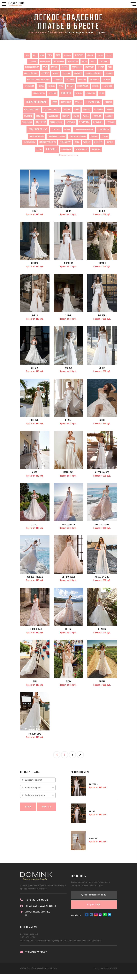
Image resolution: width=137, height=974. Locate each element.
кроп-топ (82, 80)
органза (78, 102)
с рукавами (98, 122)
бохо (45, 67)
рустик (76, 116)
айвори (90, 55)
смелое (67, 130)
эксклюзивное (81, 149)
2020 (27, 55)
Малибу (68, 368)
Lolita (68, 629)
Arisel (102, 681)
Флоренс (68, 263)
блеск (93, 61)
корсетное (58, 80)
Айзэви (34, 263)
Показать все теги (68, 155)
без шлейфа (73, 61)
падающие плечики (51, 110)
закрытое (78, 73)
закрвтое (66, 73)
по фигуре (98, 110)
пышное (40, 116)
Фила (68, 211)
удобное (86, 142)
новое (54, 102)
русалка (65, 116)
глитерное (89, 67)
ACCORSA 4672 (102, 472)
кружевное (94, 80)
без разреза (45, 61)
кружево (106, 80)
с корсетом (97, 116)
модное (95, 86)
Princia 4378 (34, 733)
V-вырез (67, 55)
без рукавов (59, 61)
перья (76, 110)
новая (101, 93)
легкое (41, 86)
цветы (39, 149)
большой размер (32, 67)
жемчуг (56, 73)
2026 (58, 55)
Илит (34, 211)
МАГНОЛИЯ (68, 472)
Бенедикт (35, 420)
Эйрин (68, 315)
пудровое (28, 116)
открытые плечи (31, 109)
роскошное (53, 116)
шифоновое (66, 149)
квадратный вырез (94, 73)
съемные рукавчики (47, 142)
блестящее (104, 61)
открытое (108, 102)
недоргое (52, 93)
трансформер (65, 142)
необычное (90, 93)
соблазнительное (36, 136)
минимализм (82, 86)
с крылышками (56, 122)
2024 (50, 55)
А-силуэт (79, 55)
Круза (92, 811)
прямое (110, 110)
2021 (34, 55)
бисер (84, 61)
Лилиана (102, 315)
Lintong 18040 (35, 629)
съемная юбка (29, 142)
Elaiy (68, 681)
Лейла (68, 420)
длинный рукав (30, 73)
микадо (70, 86)
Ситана (34, 368)
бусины (65, 67)
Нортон (102, 263)
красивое (70, 79)
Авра (34, 472)
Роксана (93, 784)
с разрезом (84, 122)
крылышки (29, 86)
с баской (109, 116)
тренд (77, 142)
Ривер (35, 315)
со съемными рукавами (83, 130)
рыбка (86, 116)
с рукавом (111, 122)
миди (61, 86)
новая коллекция (36, 102)
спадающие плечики (56, 136)
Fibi (35, 681)
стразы (105, 136)
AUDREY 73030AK (35, 577)
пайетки (67, 110)
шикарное (51, 149)
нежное (79, 93)
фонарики (98, 142)
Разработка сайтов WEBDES (105, 968)
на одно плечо (39, 93)
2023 (42, 55)
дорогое (45, 73)
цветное (110, 142)
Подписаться (93, 856)
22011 (34, 524)
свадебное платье (38, 129)
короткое (109, 73)
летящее (51, 86)
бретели (54, 67)
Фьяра (102, 211)
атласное (32, 61)
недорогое (66, 93)
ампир (100, 55)
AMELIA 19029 (68, 524)
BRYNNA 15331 (68, 577)
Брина (102, 368)
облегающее (66, 102)
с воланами (27, 122)
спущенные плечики (77, 136)
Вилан (102, 420)
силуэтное (56, 130)
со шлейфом (103, 129)
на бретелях (107, 86)
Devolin (102, 629)
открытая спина (93, 102)
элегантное (96, 149)
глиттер (101, 67)
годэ (110, 67)
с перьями (71, 122)
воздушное (76, 67)
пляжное (86, 110)
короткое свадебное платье (38, 80)
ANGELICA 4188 (102, 577)
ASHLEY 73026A (102, 524)
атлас (109, 55)
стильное (94, 136)
